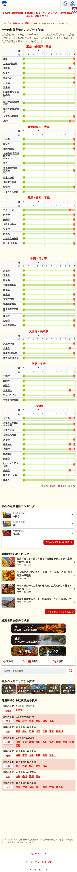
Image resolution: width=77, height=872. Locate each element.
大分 (38, 787)
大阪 (31, 755)
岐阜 (71, 742)
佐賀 (24, 787)
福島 (51, 720)
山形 (45, 720)
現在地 (8, 661)
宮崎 (51, 787)
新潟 (31, 742)
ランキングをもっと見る (57, 542)
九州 (8, 787)
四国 (8, 777)
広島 (24, 766)
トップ (6, 23)
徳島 (18, 776)
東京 (51, 731)
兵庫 (38, 755)
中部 (8, 742)
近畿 (27, 23)
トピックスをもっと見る (59, 612)
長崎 (31, 787)
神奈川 (59, 731)
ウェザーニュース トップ (38, 862)
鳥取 (31, 766)
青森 (18, 720)
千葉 (45, 731)
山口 (45, 766)
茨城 (18, 731)
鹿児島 (59, 787)
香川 (24, 776)
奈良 (45, 755)
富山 (38, 742)
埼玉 (38, 731)
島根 (38, 766)
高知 (38, 776)
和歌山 (52, 755)
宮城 (38, 720)
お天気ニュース (38, 854)
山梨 (18, 742)
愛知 (65, 742)
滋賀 (18, 755)
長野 (24, 742)
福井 (51, 742)
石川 (45, 742)
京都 (35, 23)
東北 (8, 721)
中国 (8, 766)
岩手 (24, 720)
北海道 (8, 710)
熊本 (45, 787)
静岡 (58, 742)
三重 (18, 745)
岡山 (18, 766)
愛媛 (31, 776)
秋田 (31, 720)
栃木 (24, 731)
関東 (8, 731)
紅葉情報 (17, 23)
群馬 (31, 731)
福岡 (18, 787)
